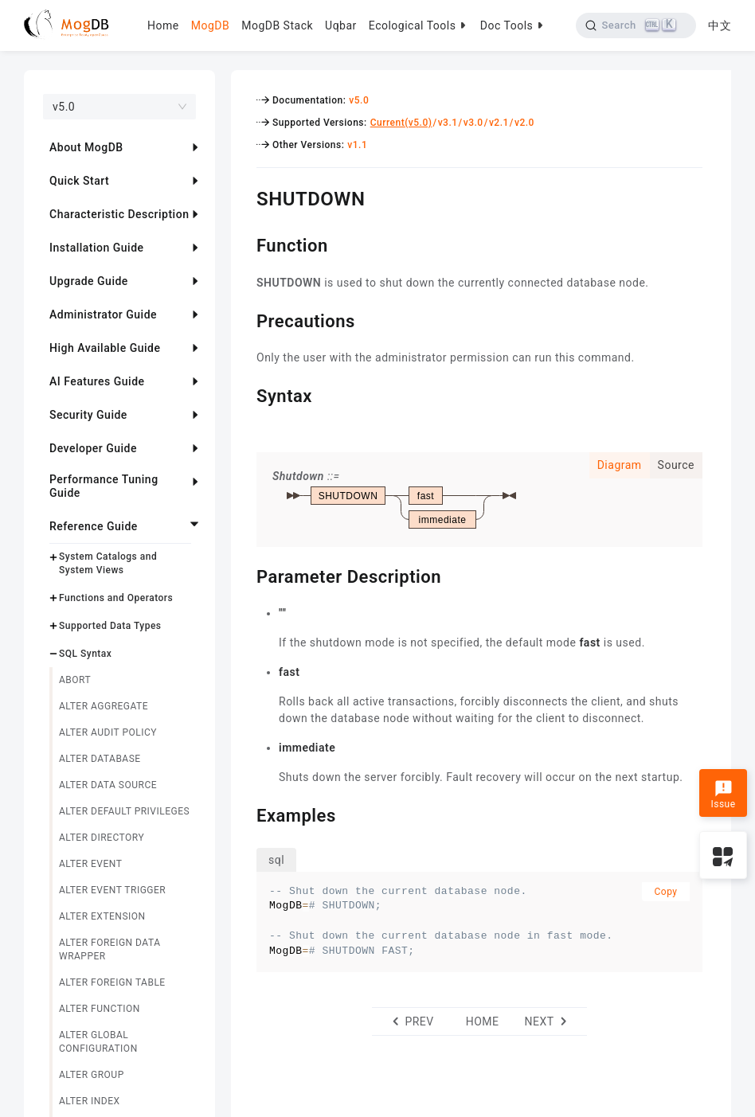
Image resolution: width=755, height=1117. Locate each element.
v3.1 (448, 122)
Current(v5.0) (401, 122)
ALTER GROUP (91, 1074)
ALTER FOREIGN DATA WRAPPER (109, 949)
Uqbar (341, 25)
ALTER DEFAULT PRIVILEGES (124, 811)
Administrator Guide (103, 314)
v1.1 (357, 144)
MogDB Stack (277, 25)
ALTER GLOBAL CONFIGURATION (98, 1041)
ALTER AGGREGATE (103, 706)
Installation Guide (96, 247)
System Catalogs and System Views (108, 563)
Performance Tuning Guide (103, 486)
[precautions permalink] (244, 319)
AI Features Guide (97, 381)
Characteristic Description (119, 214)
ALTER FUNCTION (99, 1008)
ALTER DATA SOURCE (108, 785)
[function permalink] (244, 243)
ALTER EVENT (90, 863)
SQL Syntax (85, 653)
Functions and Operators (116, 597)
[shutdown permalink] (244, 196)
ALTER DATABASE (100, 758)
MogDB (210, 25)
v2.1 (499, 122)
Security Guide (88, 414)
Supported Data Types (110, 625)
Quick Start (79, 180)
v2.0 (524, 122)
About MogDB (86, 147)
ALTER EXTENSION (102, 916)
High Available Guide (104, 348)
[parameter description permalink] (244, 575)
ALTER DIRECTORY (101, 837)
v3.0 (473, 122)
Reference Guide (93, 526)
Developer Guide (93, 448)
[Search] (636, 25)
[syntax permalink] (244, 394)
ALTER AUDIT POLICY (108, 732)
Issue (722, 794)
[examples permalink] (244, 813)
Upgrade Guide (88, 281)
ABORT (75, 679)
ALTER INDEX (89, 1101)
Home (163, 25)
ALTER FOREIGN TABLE (112, 982)
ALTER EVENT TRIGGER (112, 890)
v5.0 (359, 100)
